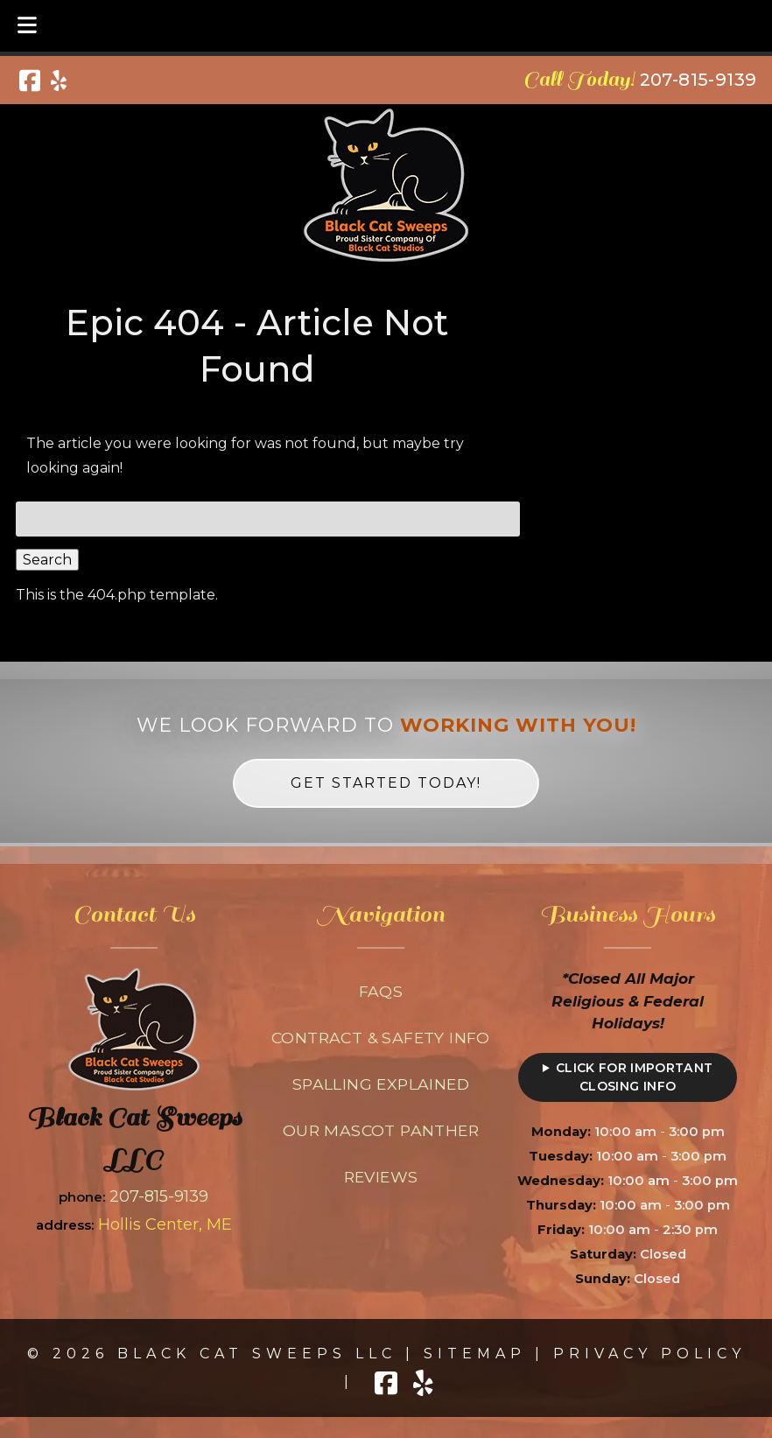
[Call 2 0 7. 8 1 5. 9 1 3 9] (698, 79)
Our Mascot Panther (381, 1130)
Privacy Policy (649, 1353)
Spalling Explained (380, 1084)
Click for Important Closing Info (634, 1077)
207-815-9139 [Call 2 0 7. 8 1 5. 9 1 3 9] (158, 1196)
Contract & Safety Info (380, 1037)
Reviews (381, 1177)
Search (47, 559)
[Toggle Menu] (27, 26)
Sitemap (475, 1353)
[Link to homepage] (134, 1085)
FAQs (381, 991)
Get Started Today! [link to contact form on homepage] (386, 783)
